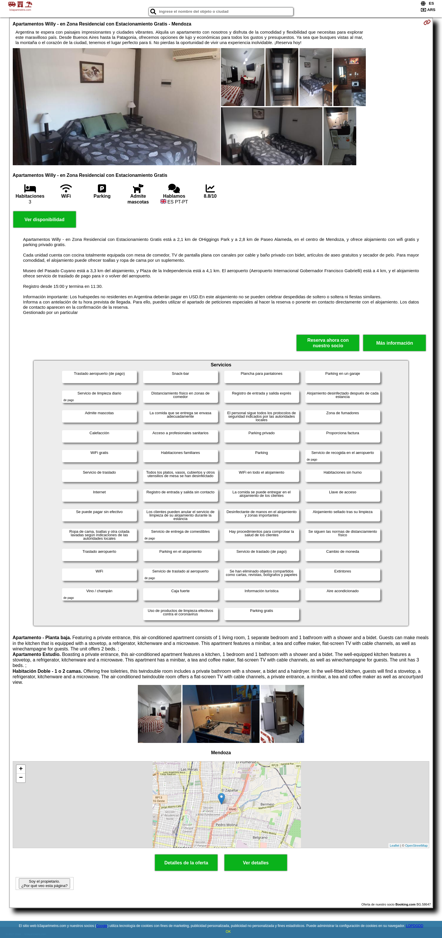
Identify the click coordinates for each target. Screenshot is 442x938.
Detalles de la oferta (186, 862)
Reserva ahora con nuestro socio (328, 343)
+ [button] (21, 769)
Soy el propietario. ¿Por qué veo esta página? (44, 883)
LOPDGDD (414, 926)
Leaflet (394, 845)
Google (101, 926)
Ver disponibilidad (45, 219)
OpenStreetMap (416, 845)
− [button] (21, 778)
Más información (394, 343)
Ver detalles (256, 862)
